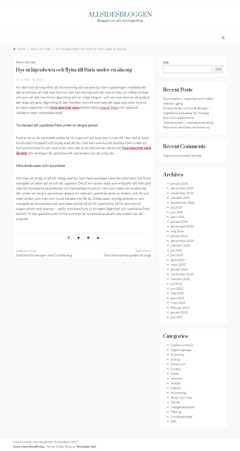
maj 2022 (177, 293)
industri (176, 388)
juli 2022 (176, 283)
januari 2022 (179, 312)
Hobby (176, 383)
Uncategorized (181, 416)
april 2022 (177, 298)
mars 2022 (178, 303)
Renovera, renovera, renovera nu (186, 127)
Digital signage (181, 350)
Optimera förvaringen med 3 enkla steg (44, 255)
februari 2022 (180, 307)
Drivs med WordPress (29, 446)
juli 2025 (176, 207)
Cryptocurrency (182, 345)
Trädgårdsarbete (182, 407)
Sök (165, 62)
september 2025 (183, 202)
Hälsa (174, 373)
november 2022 (182, 274)
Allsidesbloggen (120, 15)
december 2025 (182, 188)
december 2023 (182, 241)
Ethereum (178, 364)
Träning (176, 412)
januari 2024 (179, 236)
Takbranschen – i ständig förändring (188, 122)
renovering (178, 393)
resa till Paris (109, 107)
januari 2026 (179, 183)
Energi (175, 359)
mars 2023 (178, 264)
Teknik (175, 402)
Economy (177, 354)
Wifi (173, 421)
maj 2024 (177, 231)
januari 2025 (179, 222)
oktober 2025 (180, 198)
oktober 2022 (180, 279)
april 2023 (177, 260)
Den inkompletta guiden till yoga (127, 255)
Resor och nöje (26, 62)
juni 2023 (177, 255)
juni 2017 (177, 317)
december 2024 (182, 226)
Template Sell (86, 446)
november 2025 (182, 193)
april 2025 (177, 217)
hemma (176, 378)
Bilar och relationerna (178, 118)
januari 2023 (179, 269)
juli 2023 (176, 250)
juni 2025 (177, 212)
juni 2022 (177, 288)
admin (39, 79)
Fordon (176, 369)
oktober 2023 (180, 245)
